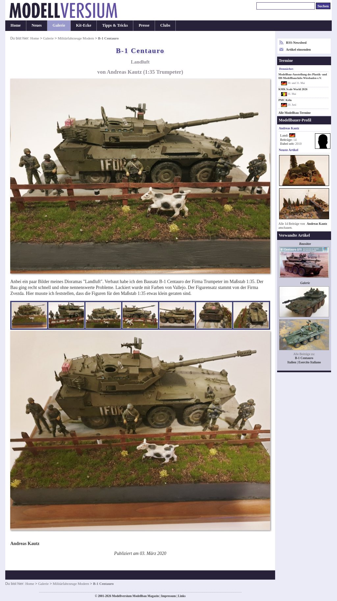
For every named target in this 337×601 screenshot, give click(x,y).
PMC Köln (285, 100)
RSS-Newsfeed (296, 42)
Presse (144, 25)
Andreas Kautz (317, 223)
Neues (37, 25)
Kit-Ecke (83, 25)
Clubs (165, 25)
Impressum (168, 596)
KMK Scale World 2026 (292, 89)
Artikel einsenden (298, 49)
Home (16, 25)
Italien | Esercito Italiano (304, 362)
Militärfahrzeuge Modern (76, 38)
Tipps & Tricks (115, 25)
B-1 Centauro (304, 358)
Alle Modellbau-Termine (294, 113)
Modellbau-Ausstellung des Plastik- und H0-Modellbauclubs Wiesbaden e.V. (302, 76)
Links (182, 596)
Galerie (59, 25)
